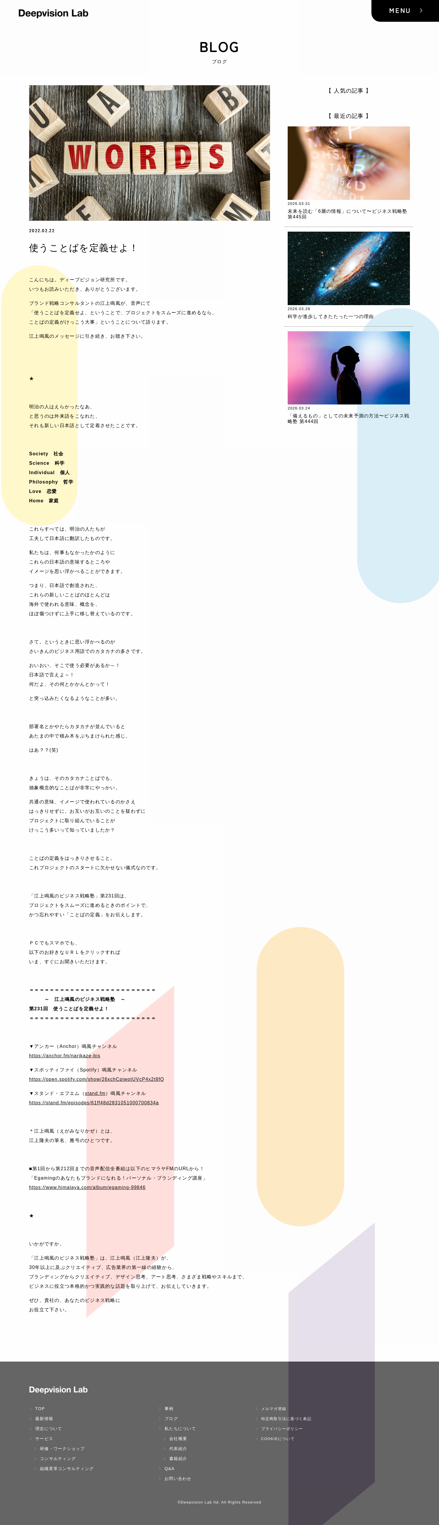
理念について (45, 1428)
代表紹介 (175, 1448)
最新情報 (41, 1418)
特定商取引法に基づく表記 (283, 1419)
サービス (41, 1438)
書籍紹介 (175, 1458)
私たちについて (177, 1428)
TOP (37, 1408)
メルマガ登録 (270, 1409)
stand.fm (95, 1093)
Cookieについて (275, 1439)
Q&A (166, 1468)
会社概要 (175, 1438)
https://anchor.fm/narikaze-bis (65, 1055)
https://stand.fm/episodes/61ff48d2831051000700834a (95, 1102)
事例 (166, 1408)
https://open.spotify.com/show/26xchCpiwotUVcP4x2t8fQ (98, 1079)
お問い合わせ (175, 1478)
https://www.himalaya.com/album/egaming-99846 (88, 1187)
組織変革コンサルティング (64, 1468)
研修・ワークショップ (59, 1448)
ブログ (168, 1418)
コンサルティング (55, 1458)
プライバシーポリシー (279, 1429)
